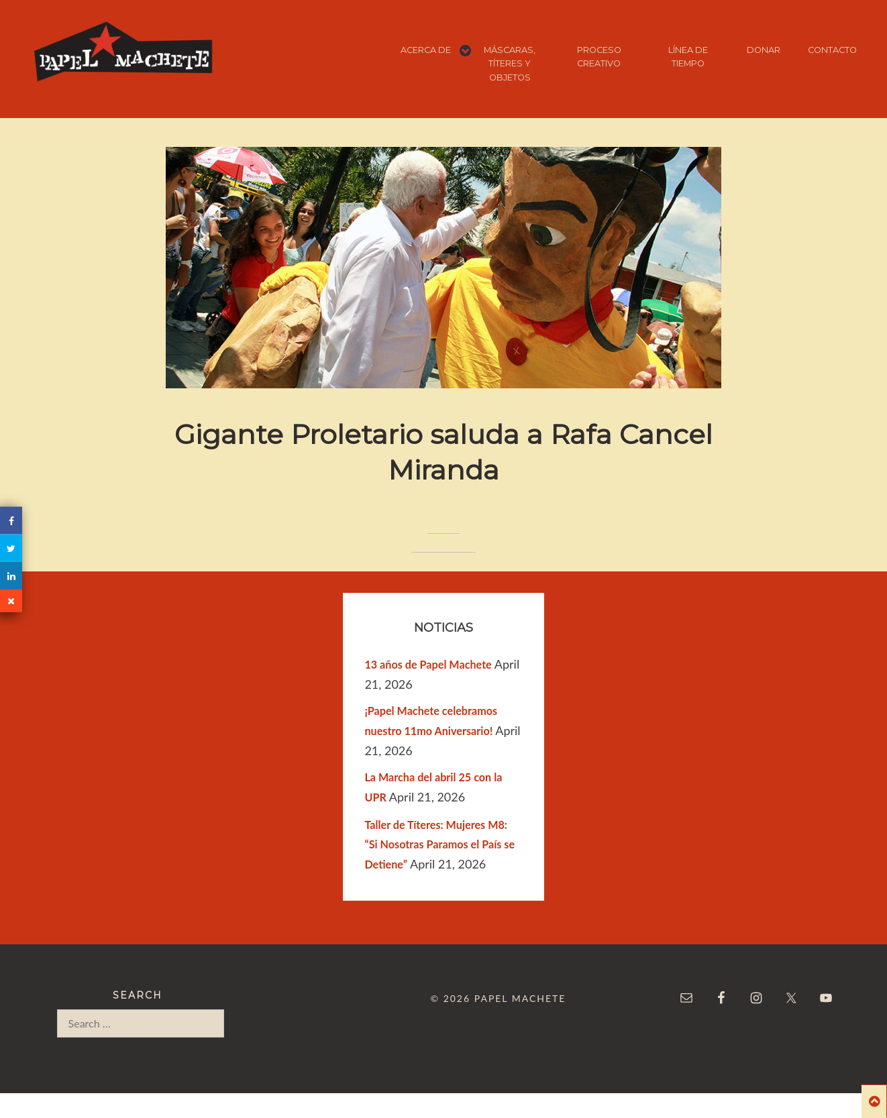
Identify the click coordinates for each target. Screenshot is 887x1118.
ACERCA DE (426, 50)
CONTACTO (832, 50)
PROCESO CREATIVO (599, 56)
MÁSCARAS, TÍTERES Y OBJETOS (509, 63)
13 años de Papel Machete (427, 664)
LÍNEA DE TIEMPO (688, 56)
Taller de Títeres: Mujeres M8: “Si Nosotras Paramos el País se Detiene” (439, 844)
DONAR (763, 50)
